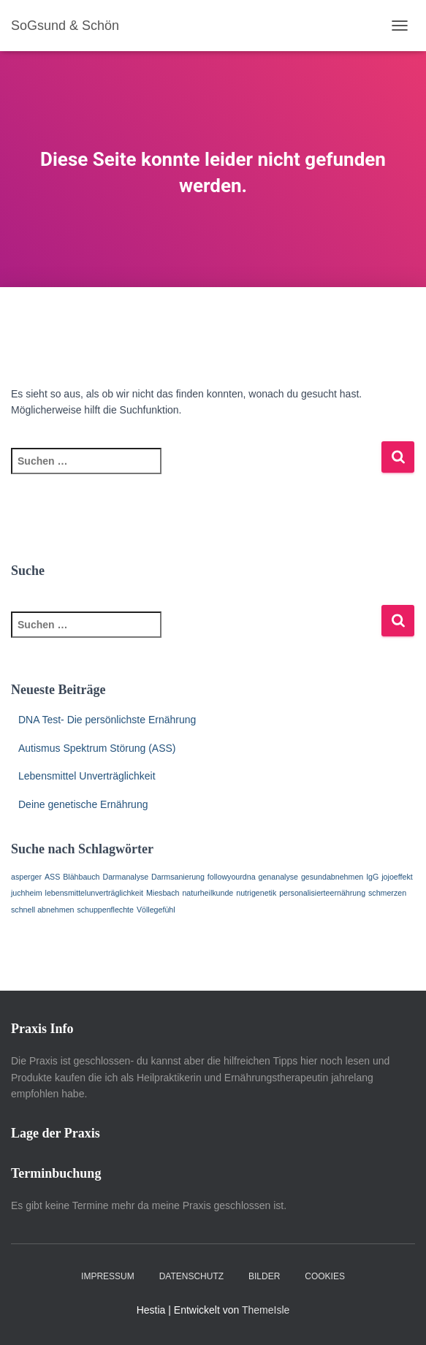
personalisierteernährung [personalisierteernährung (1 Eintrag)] (322, 892)
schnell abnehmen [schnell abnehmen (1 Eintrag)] (43, 909)
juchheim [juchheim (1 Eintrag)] (26, 892)
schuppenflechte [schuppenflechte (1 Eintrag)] (105, 909)
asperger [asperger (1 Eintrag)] (26, 876)
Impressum (107, 1276)
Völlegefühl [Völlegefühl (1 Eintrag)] (156, 909)
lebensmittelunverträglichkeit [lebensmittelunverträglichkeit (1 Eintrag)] (94, 892)
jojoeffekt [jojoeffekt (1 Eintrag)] (396, 876)
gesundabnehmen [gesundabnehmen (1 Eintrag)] (332, 876)
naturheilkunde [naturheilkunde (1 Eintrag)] (207, 892)
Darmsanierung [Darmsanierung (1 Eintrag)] (178, 876)
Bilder (264, 1276)
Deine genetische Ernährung (83, 804)
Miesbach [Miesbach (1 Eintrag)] (163, 892)
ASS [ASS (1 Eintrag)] (52, 876)
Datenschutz (191, 1276)
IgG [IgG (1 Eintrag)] (372, 876)
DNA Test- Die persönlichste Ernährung (107, 719)
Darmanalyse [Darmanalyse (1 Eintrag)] (125, 876)
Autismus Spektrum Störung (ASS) (97, 748)
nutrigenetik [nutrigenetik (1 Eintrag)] (256, 892)
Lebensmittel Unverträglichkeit (87, 776)
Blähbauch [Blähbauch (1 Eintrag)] (81, 876)
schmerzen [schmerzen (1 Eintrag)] (387, 892)
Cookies (325, 1276)
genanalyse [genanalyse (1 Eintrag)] (279, 876)
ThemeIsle (265, 1310)
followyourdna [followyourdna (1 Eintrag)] (232, 876)
